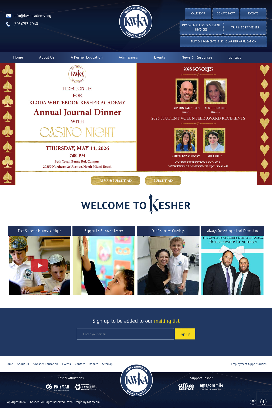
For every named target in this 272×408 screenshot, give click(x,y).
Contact (234, 57)
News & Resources (196, 57)
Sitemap (107, 364)
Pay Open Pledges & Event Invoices (201, 28)
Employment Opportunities (248, 364)
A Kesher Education (87, 57)
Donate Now (226, 13)
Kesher (34, 402)
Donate (93, 364)
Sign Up (185, 334)
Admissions (128, 57)
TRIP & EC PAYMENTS (245, 27)
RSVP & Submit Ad (115, 180)
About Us (46, 57)
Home (18, 57)
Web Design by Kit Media (83, 402)
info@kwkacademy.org (32, 16)
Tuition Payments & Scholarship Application (223, 41)
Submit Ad (163, 180)
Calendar (198, 13)
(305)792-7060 (25, 24)
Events (253, 13)
